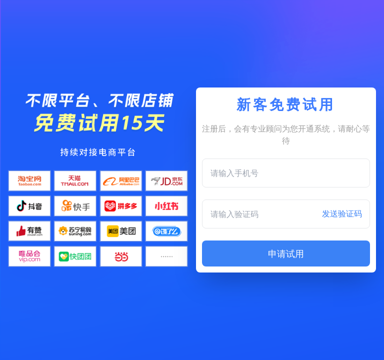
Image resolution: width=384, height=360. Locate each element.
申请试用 (286, 254)
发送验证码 (342, 213)
